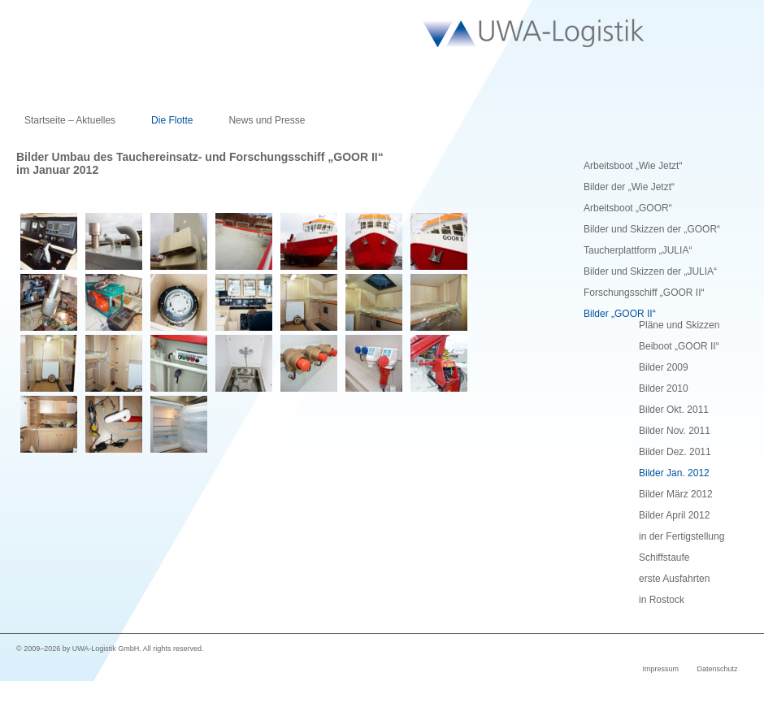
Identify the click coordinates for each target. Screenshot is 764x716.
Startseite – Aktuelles (69, 120)
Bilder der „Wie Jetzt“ (629, 187)
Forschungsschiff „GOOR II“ (644, 292)
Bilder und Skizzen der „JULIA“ (650, 271)
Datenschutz (717, 669)
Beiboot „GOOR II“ (679, 346)
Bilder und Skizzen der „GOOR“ (652, 229)
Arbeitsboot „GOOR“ (628, 208)
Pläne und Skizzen (679, 325)
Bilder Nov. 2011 (674, 430)
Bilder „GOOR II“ (620, 313)
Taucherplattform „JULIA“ (638, 250)
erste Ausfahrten (674, 578)
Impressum (660, 669)
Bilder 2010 (663, 388)
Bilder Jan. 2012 (674, 473)
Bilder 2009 (663, 367)
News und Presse (266, 120)
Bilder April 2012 (674, 515)
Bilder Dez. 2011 (675, 452)
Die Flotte (172, 120)
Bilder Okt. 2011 (674, 409)
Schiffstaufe (664, 557)
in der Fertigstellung (681, 536)
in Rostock (661, 599)
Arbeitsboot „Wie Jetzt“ (633, 165)
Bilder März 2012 (676, 494)
